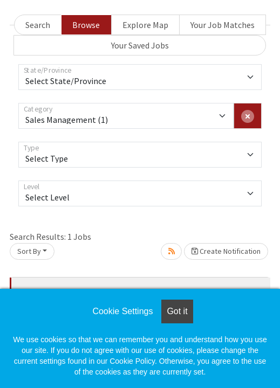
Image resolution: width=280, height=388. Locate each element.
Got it (177, 311)
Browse (86, 24)
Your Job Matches (222, 24)
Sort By (29, 251)
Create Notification (226, 251)
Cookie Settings (122, 311)
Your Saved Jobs (140, 45)
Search (37, 24)
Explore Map (145, 24)
